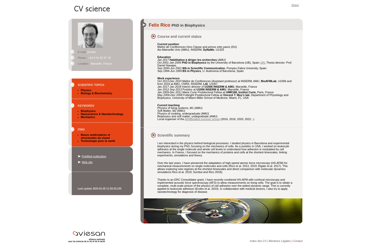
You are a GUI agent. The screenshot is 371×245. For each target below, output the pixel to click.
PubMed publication (94, 156)
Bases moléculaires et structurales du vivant (95, 136)
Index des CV (258, 240)
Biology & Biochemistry (96, 93)
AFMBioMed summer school (202, 119)
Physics (86, 90)
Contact (298, 240)
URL (263, 62)
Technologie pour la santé (98, 140)
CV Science (92, 8)
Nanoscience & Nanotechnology (102, 114)
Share (295, 5)
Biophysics (88, 110)
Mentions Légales (280, 240)
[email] (91, 51)
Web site (87, 162)
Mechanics (88, 117)
